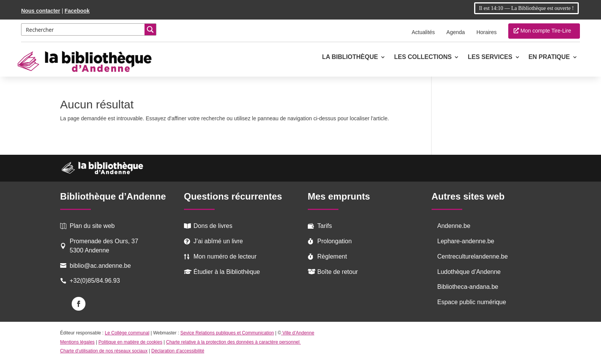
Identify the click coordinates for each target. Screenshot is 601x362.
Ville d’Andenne (297, 333)
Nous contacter (40, 11)
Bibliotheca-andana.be (467, 286)
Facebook (76, 11)
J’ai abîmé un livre (218, 241)
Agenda (456, 32)
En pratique (549, 57)
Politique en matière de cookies (131, 342)
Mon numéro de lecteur (225, 256)
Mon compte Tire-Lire (546, 31)
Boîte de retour (337, 272)
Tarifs (324, 226)
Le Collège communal (127, 333)
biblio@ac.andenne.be (100, 265)
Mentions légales (77, 342)
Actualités (423, 32)
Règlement (332, 256)
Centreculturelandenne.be (472, 256)
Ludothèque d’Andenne (469, 272)
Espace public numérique (471, 302)
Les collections (423, 57)
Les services (490, 57)
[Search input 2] (83, 29)
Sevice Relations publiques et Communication (227, 333)
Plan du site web (92, 226)
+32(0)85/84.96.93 (95, 280)
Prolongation (334, 241)
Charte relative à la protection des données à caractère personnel (233, 342)
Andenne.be (453, 226)
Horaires (486, 32)
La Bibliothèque (350, 57)
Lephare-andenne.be (465, 241)
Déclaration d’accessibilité (177, 351)
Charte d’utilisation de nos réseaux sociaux (104, 351)
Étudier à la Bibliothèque (227, 272)
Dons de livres (213, 226)
